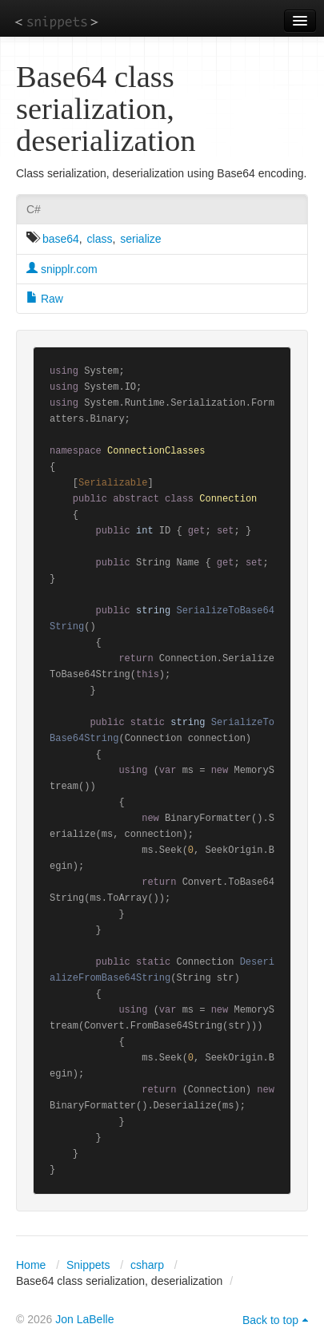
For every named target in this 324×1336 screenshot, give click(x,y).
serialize (140, 238)
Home (31, 1265)
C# (33, 209)
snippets (56, 21)
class (100, 238)
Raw (44, 298)
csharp (147, 1265)
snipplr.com (62, 269)
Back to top (270, 1320)
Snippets (88, 1265)
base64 (60, 238)
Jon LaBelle (84, 1319)
